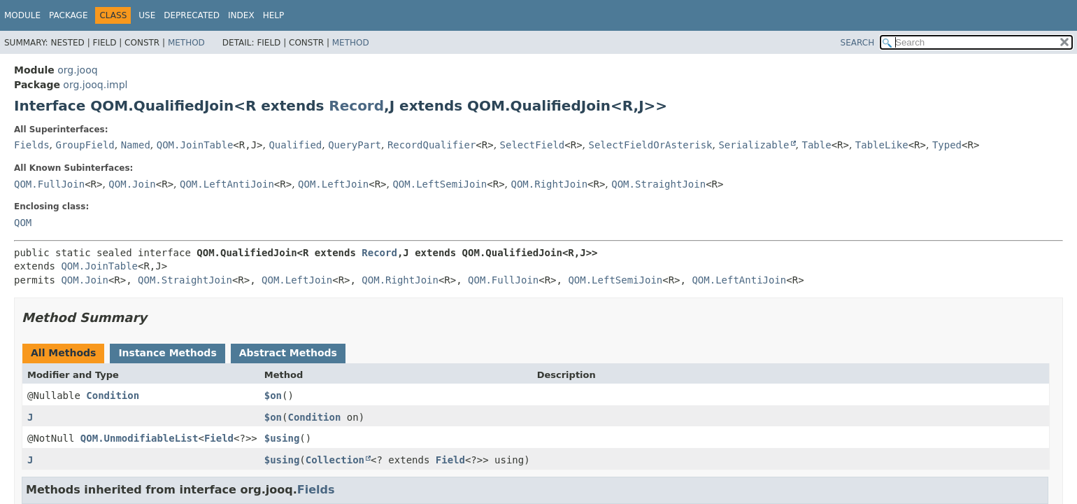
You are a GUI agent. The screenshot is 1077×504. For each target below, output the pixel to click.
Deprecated (192, 15)
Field (219, 438)
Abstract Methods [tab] (288, 352)
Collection (335, 459)
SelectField (532, 144)
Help (274, 15)
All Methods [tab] (63, 352)
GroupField (84, 144)
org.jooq (77, 70)
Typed (947, 144)
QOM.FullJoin (49, 184)
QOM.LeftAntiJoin (227, 184)
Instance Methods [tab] (167, 352)
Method (186, 43)
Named (135, 144)
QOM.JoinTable (195, 144)
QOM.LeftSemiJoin (439, 184)
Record (356, 105)
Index (241, 15)
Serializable (753, 144)
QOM (22, 222)
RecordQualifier (431, 144)
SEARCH (858, 43)
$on (273, 395)
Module (22, 15)
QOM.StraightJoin (658, 184)
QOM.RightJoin (549, 184)
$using (282, 438)
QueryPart (354, 144)
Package (68, 15)
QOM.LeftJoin (333, 184)
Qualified (295, 144)
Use (146, 15)
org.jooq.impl (95, 84)
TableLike (881, 144)
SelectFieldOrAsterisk (650, 144)
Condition (112, 395)
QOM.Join (131, 184)
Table (816, 144)
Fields (32, 144)
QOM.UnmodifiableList (139, 438)
